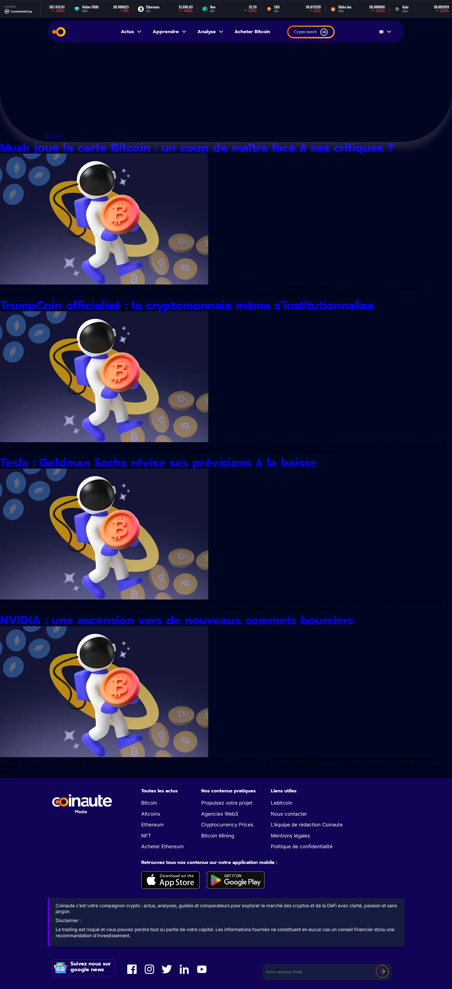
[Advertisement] (226, 89)
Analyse (210, 31)
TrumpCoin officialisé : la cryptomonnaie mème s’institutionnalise (189, 305)
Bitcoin (149, 803)
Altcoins (150, 814)
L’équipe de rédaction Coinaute (307, 825)
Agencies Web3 (219, 814)
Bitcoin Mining (217, 836)
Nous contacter (289, 814)
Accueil (53, 136)
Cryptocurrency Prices (227, 825)
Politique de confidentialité (302, 846)
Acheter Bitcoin (252, 31)
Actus (131, 31)
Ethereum (152, 825)
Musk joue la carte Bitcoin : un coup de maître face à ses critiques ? (196, 147)
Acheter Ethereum (162, 846)
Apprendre (170, 31)
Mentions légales (290, 836)
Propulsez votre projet (227, 803)
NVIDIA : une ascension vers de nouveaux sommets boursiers (176, 620)
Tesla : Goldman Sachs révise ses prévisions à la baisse (160, 463)
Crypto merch (310, 32)
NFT (146, 836)
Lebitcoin (281, 803)
